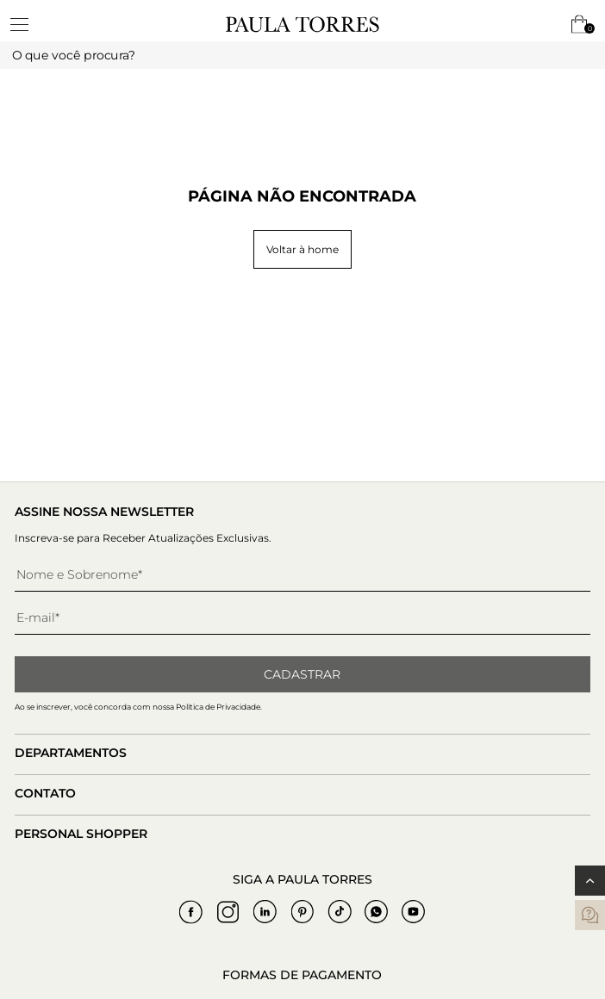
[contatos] (590, 915)
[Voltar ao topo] (590, 881)
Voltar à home (302, 249)
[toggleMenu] (27, 24)
